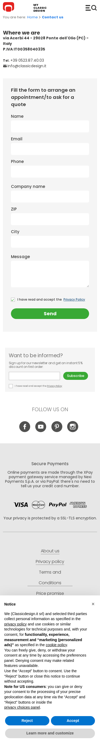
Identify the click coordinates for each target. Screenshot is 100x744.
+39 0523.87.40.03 (27, 60)
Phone (50, 168)
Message (50, 270)
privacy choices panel (22, 707)
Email (50, 145)
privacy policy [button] (15, 624)
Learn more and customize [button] (50, 733)
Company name (50, 193)
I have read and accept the (48, 299)
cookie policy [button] (56, 645)
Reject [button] (27, 720)
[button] (93, 604)
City (50, 238)
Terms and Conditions (50, 577)
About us (50, 551)
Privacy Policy (74, 299)
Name (50, 123)
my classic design (40, 7)
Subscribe (75, 375)
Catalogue (91, 8)
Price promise (50, 593)
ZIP (50, 215)
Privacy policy (50, 561)
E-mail (34, 376)
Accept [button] (73, 720)
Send (50, 313)
